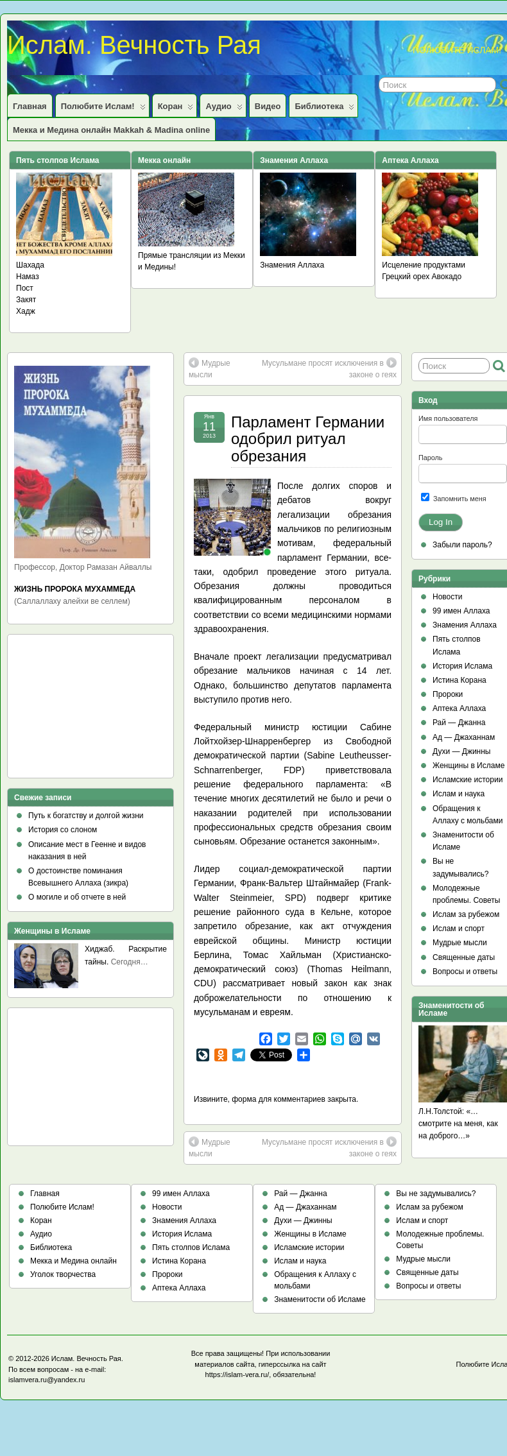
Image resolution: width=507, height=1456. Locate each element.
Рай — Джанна (459, 722)
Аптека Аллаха (459, 708)
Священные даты (464, 957)
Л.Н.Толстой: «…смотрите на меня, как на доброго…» (458, 1123)
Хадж (25, 311)
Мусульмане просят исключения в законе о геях (329, 368)
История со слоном (62, 829)
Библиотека (324, 109)
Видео (268, 106)
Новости (447, 596)
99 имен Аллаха (461, 610)
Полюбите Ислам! (103, 109)
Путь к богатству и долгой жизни (86, 815)
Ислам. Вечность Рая (134, 45)
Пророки (448, 694)
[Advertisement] (72, 710)
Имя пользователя (447, 418)
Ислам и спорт (459, 928)
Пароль (430, 457)
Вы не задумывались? (436, 1193)
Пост (24, 288)
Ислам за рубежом (466, 914)
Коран (176, 109)
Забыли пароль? (462, 544)
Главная (30, 106)
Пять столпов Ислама (191, 1247)
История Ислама (462, 666)
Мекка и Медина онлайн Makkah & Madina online (111, 130)
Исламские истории (468, 779)
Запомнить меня (453, 497)
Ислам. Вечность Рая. (87, 1358)
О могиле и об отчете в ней (77, 897)
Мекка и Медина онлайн (73, 1260)
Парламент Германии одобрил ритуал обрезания (307, 439)
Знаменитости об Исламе (319, 1299)
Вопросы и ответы (465, 971)
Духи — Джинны (462, 751)
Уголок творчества (63, 1274)
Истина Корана (459, 680)
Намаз (27, 276)
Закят (26, 299)
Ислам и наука (459, 793)
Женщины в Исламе (468, 765)
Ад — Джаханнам (464, 737)
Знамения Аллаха (292, 265)
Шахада (30, 265)
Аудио (223, 109)
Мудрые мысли (209, 368)
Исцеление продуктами (423, 265)
